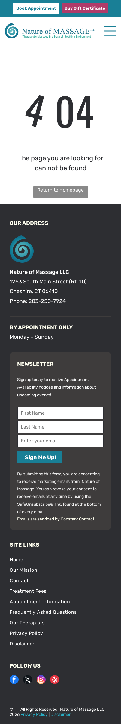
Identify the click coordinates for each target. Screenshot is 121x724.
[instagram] (41, 680)
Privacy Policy (34, 714)
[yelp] (54, 680)
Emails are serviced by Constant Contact (55, 519)
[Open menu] (110, 31)
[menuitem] (60, 559)
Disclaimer (60, 714)
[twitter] (27, 680)
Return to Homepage (60, 190)
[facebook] (14, 680)
